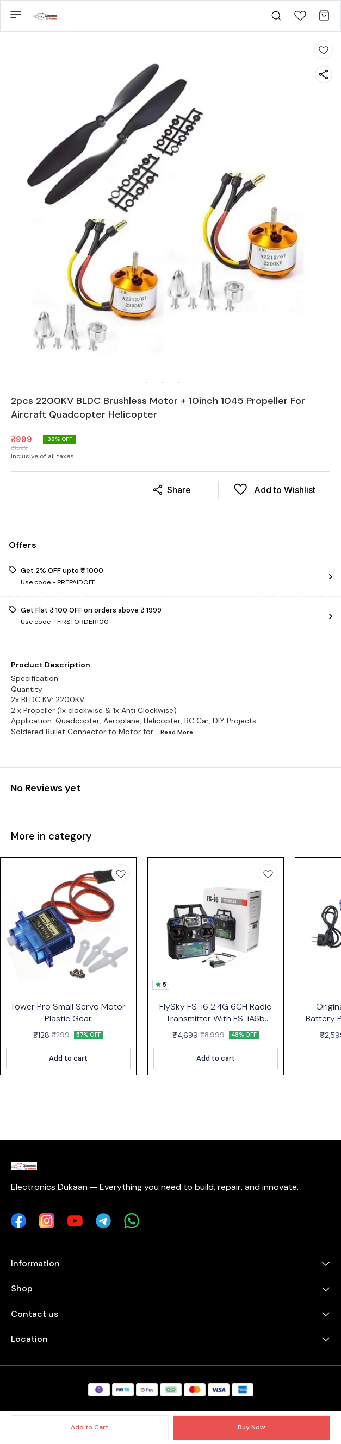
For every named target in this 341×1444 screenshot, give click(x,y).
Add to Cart (89, 1427)
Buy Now (251, 1427)
